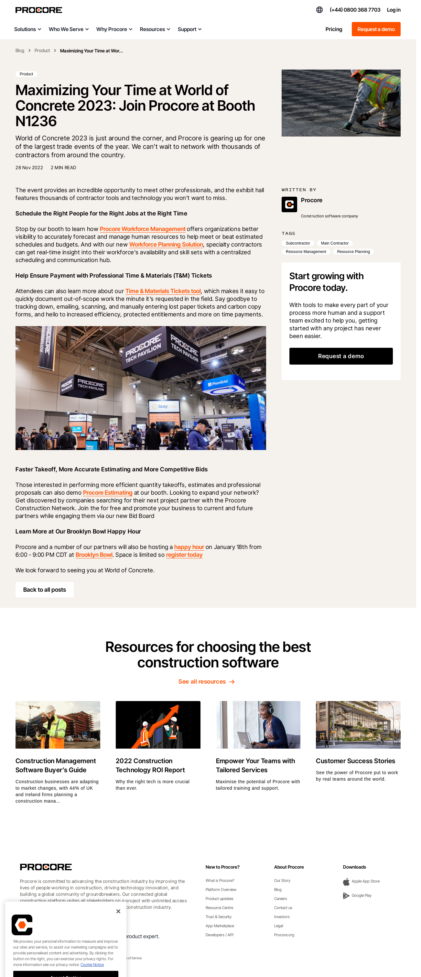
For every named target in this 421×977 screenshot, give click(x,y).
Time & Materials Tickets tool (163, 291)
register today (184, 554)
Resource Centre (219, 907)
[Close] (118, 934)
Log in (394, 9)
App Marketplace (220, 925)
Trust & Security (219, 916)
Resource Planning (353, 251)
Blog (20, 50)
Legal (278, 925)
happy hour (189, 546)
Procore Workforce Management (143, 228)
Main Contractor (335, 243)
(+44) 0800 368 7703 (355, 9)
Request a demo (376, 29)
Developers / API (219, 934)
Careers (280, 898)
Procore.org (284, 934)
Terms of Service (130, 958)
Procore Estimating (108, 492)
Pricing (334, 29)
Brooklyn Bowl (94, 554)
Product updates (219, 898)
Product (42, 50)
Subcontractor (298, 243)
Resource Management (306, 251)
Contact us (283, 907)
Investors (282, 916)
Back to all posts (44, 589)
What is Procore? (220, 880)
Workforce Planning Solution (166, 244)
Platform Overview (221, 889)
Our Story (282, 880)
